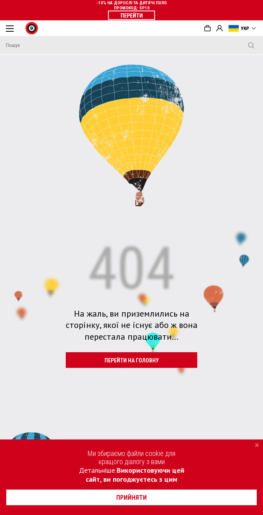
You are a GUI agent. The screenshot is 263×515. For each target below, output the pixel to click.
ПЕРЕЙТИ (132, 16)
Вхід (219, 28)
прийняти (131, 497)
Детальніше (97, 470)
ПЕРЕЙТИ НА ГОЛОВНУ (131, 360)
